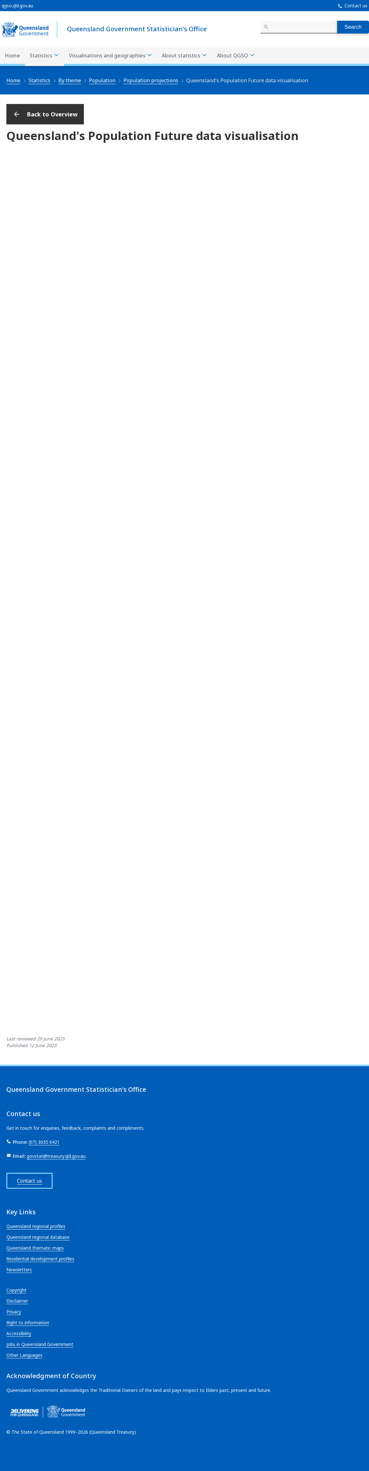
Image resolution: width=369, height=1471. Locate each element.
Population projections (150, 80)
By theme (69, 80)
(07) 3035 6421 (44, 1142)
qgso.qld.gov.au (17, 6)
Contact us (355, 6)
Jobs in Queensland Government (39, 1344)
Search (353, 27)
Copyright (16, 1290)
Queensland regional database (38, 1237)
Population (102, 80)
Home (12, 55)
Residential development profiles (40, 1259)
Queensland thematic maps (35, 1248)
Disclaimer (17, 1301)
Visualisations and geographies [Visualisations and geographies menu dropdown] (110, 55)
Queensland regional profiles (35, 1226)
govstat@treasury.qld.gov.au (56, 1156)
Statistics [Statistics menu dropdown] (44, 55)
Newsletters (19, 1270)
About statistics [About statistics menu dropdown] (184, 55)
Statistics (39, 80)
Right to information (27, 1322)
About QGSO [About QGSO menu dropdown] (236, 55)
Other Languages (24, 1355)
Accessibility (18, 1333)
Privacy (13, 1312)
